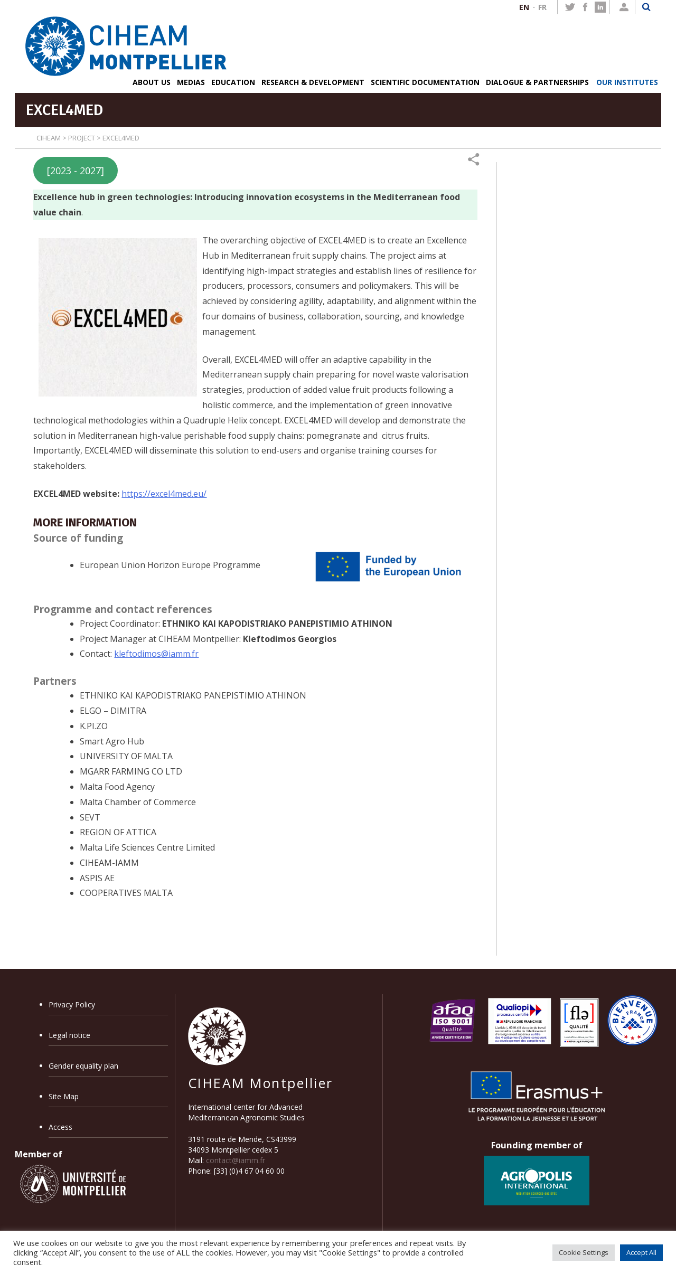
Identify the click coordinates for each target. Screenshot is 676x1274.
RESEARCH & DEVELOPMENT (312, 82)
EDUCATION (233, 82)
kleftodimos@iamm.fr (156, 653)
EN (524, 7)
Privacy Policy (72, 1004)
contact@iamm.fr (235, 1160)
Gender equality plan (83, 1066)
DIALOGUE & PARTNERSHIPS (537, 82)
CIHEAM (48, 138)
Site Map (64, 1096)
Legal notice (69, 1035)
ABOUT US (152, 82)
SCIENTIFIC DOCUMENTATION (425, 82)
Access (60, 1127)
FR (542, 7)
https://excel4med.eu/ (163, 493)
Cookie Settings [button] (583, 1252)
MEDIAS (191, 82)
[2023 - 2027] (75, 170)
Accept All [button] (641, 1252)
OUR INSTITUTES (627, 82)
